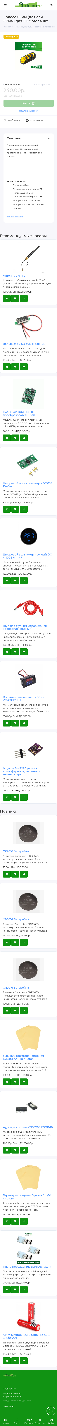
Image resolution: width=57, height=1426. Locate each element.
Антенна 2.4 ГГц (14, 275)
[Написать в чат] (51, 1411)
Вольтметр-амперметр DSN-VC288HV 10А (23, 699)
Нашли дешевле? (28, 111)
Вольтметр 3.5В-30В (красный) (25, 344)
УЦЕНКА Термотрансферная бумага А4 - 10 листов (23, 1057)
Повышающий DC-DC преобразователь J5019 (19, 413)
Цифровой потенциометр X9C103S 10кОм (27, 485)
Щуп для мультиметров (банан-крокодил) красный (25, 627)
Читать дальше (15, 216)
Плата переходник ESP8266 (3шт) (27, 1266)
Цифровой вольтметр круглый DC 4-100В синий (27, 556)
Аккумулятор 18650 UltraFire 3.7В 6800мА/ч (26, 1336)
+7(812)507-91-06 (12, 1393)
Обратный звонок (12, 1396)
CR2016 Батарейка (16, 851)
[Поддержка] (52, 5)
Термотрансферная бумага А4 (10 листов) (27, 1197)
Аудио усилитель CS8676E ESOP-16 (28, 1127)
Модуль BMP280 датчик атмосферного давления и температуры (22, 771)
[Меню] (5, 5)
